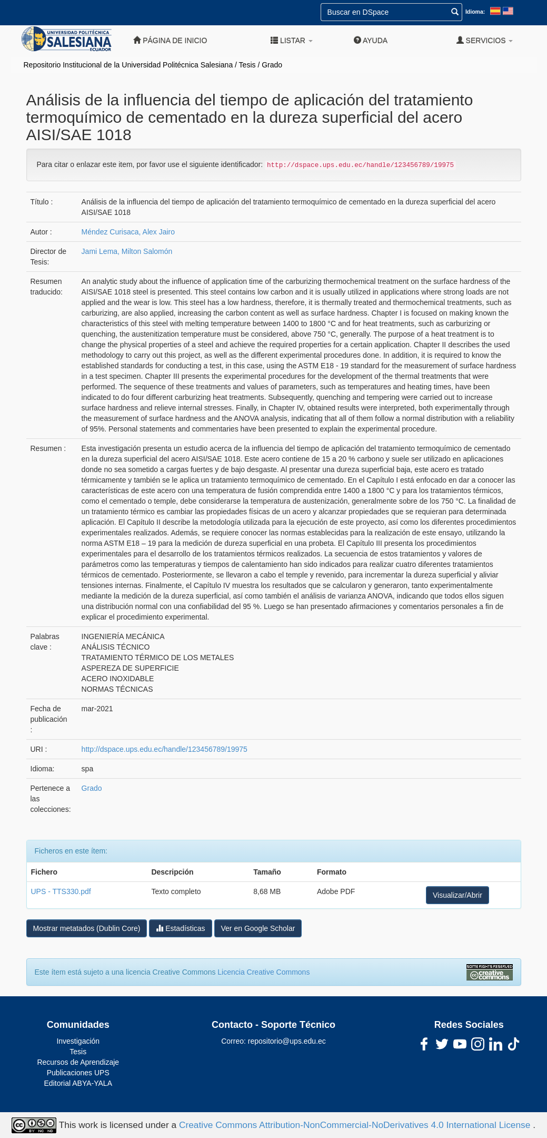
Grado (272, 65)
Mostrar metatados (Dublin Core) (87, 928)
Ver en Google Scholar (258, 928)
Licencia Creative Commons (263, 972)
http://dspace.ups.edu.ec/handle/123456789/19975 (164, 749)
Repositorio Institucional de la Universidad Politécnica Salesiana (128, 65)
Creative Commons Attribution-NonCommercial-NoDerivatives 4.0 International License (356, 1124)
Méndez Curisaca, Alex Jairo (128, 232)
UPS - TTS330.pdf (61, 891)
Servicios (484, 40)
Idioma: (475, 11)
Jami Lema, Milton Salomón (127, 251)
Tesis (247, 65)
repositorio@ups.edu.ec (287, 1041)
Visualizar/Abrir (457, 895)
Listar (292, 40)
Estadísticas (180, 928)
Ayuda (370, 40)
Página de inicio (170, 40)
